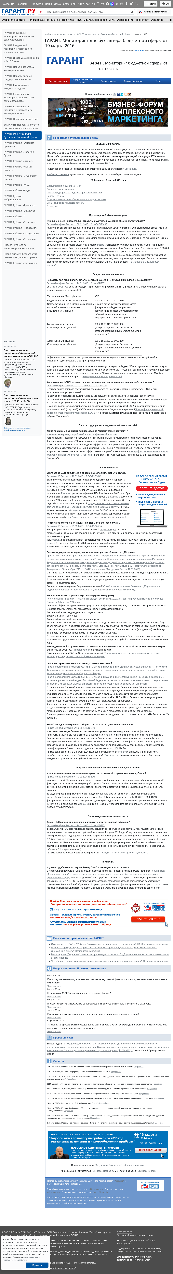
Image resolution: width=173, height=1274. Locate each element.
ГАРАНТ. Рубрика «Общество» (20, 210)
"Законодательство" (134, 1165)
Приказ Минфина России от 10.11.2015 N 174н (71, 728)
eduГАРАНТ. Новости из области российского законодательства (21, 126)
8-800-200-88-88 (124, 1232)
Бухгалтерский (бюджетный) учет (64, 186)
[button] (154, 12)
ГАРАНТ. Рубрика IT (14, 216)
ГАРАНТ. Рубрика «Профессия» (20, 227)
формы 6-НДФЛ (108, 529)
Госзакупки (52, 206)
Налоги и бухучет (38, 19)
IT (167, 19)
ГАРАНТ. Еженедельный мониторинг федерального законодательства (19, 97)
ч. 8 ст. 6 (100, 797)
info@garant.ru (88, 1262)
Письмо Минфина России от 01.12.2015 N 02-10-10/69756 (77, 385)
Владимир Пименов (58, 174)
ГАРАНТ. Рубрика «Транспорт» (20, 205)
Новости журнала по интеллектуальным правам (19, 246)
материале (130, 169)
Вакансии (22, 4)
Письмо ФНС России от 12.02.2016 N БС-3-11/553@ (74, 476)
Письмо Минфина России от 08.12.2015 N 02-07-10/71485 (77, 224)
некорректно (139, 50)
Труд (79, 19)
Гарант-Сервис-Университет (61, 1268)
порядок (122, 752)
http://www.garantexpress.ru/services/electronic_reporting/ (97, 517)
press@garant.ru (101, 1192)
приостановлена (81, 650)
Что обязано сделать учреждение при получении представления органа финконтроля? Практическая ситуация (109, 961)
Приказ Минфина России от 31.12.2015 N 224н (71, 777)
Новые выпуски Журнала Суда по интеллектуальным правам (20, 255)
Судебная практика (13, 19)
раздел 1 (56, 540)
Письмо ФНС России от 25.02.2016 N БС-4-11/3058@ (74, 526)
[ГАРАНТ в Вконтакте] (103, 4)
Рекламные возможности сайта (147, 1251)
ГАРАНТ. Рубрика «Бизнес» (18, 161)
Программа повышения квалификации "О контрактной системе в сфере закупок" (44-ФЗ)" (21, 353)
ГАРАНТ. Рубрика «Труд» (17, 190)
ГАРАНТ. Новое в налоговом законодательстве (19, 68)
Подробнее (138, 1067)
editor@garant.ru (96, 1189)
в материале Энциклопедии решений (102, 376)
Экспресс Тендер (147, 1171)
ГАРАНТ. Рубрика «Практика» (19, 222)
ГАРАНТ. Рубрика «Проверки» (20, 239)
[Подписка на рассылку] (93, 4)
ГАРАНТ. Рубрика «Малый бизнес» (18, 168)
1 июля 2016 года (59, 287)
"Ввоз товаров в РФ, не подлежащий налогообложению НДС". (105, 589)
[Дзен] (107, 3)
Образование (125, 19)
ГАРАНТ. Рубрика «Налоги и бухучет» (19, 153)
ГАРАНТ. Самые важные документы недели (17, 86)
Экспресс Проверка (103, 1171)
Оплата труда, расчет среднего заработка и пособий (74, 192)
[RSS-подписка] (136, 4)
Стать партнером (88, 4)
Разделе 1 (66, 493)
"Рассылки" (119, 1181)
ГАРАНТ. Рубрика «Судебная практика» (19, 144)
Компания (8, 4)
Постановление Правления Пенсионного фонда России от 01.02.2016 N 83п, (87, 599)
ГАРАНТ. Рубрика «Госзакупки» (20, 263)
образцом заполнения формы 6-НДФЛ (88, 510)
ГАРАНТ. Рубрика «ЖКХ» (17, 184)
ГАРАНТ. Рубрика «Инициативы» (21, 233)
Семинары (69, 4)
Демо (57, 4)
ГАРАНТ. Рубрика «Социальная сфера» (20, 177)
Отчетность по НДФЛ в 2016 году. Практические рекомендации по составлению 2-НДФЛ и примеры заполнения (109, 944)
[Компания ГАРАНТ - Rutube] (131, 4)
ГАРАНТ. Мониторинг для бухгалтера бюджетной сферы (20, 135)
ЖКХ (112, 19)
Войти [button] (150, 4)
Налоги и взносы (55, 196)
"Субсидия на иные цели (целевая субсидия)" (123, 852)
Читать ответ (54, 986)
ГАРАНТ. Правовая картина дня (21, 119)
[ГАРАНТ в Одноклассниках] (126, 4)
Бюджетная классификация (61, 189)
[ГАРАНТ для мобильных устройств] (98, 4)
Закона (62, 881)
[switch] (42, 12)
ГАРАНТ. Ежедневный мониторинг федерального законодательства (19, 36)
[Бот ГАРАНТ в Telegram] (122, 4)
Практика (68, 19)
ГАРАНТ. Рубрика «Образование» (13, 198)
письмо (84, 804)
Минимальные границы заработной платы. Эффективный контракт (82, 434)
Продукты (37, 4)
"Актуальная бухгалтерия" (108, 1165)
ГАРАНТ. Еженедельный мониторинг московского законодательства (18, 110)
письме (100, 245)
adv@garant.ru (53, 1192)
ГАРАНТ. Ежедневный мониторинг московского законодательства (18, 49)
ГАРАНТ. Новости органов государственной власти (18, 77)
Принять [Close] (37, 1265)
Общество (157, 19)
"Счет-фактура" (112, 755)
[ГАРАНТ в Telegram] (117, 4)
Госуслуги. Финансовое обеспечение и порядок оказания (76, 199)
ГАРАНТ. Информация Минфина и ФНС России (21, 59)
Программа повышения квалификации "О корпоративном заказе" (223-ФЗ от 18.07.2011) (21, 398)
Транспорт (142, 19)
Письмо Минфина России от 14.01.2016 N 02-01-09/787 (76, 283)
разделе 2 (115, 497)
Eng (165, 4)
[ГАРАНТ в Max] (112, 4)
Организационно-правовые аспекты (65, 203)
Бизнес (55, 19)
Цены (48, 4)
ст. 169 (115, 748)
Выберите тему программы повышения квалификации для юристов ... (17, 429)
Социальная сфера (95, 19)
